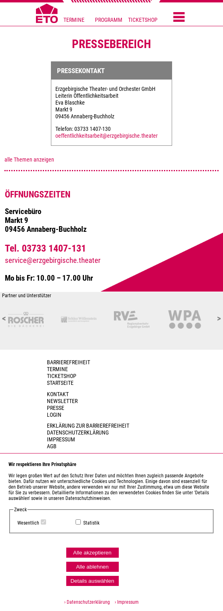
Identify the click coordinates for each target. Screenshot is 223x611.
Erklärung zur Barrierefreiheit (88, 425)
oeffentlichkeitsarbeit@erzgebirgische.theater (106, 135)
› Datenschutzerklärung (87, 602)
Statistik (91, 523)
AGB (52, 446)
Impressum (61, 439)
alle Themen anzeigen (29, 159)
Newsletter (62, 401)
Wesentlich (28, 523)
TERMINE (73, 20)
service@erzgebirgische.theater (53, 260)
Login (54, 415)
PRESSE (55, 408)
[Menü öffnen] (179, 18)
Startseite (60, 383)
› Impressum (125, 602)
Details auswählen (92, 581)
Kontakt (58, 394)
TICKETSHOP (143, 20)
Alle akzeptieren (92, 553)
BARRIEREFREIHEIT (68, 362)
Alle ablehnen (92, 567)
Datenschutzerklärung (78, 432)
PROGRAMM (108, 20)
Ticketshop (61, 376)
